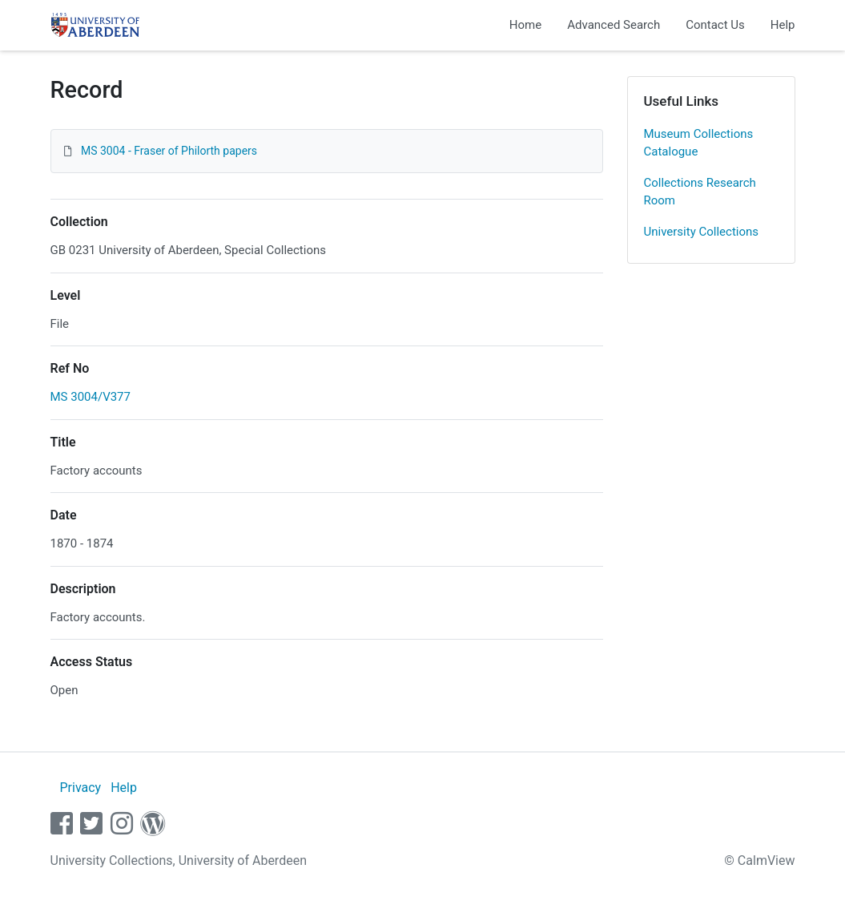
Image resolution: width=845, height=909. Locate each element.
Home (525, 25)
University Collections (701, 231)
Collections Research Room (700, 192)
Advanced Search (613, 25)
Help (783, 25)
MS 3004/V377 (90, 397)
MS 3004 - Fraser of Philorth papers (169, 150)
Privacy (80, 787)
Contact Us (715, 25)
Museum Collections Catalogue (699, 143)
